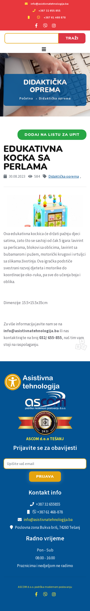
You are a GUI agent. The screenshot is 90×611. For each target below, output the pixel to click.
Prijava (45, 476)
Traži (72, 38)
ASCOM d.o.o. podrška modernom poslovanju (45, 587)
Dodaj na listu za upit (52, 134)
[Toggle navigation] (44, 49)
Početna (26, 97)
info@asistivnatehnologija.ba (50, 4)
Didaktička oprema (55, 97)
